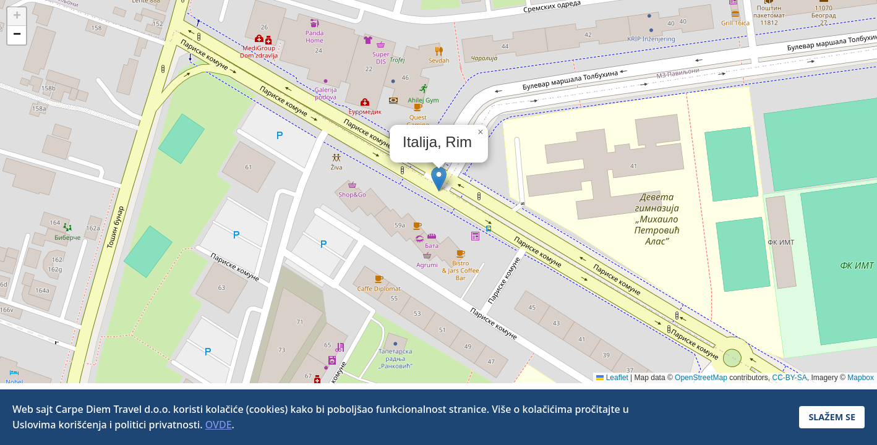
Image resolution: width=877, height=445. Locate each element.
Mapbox (860, 377)
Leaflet (612, 377)
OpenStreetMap (701, 377)
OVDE (218, 424)
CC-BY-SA (789, 377)
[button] (439, 179)
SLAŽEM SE (831, 417)
